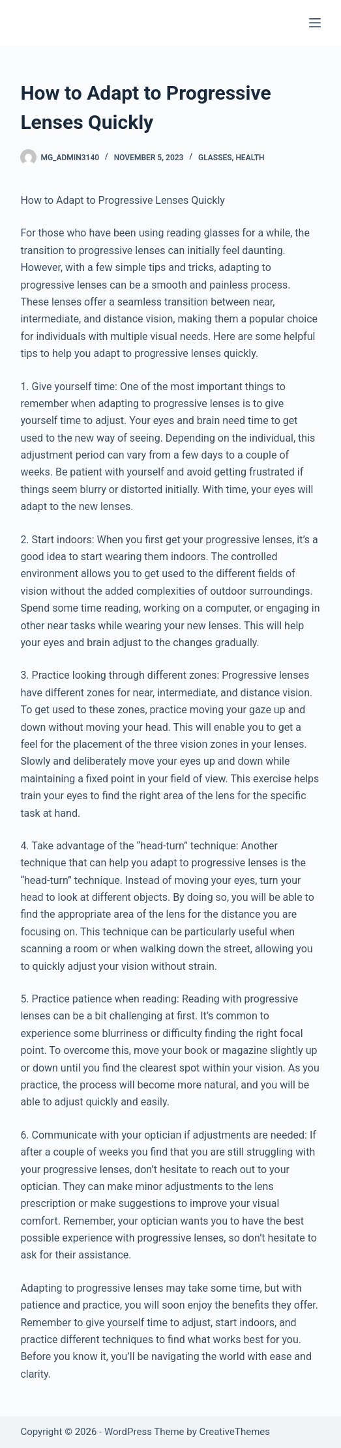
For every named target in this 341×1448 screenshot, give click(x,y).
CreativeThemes (234, 1432)
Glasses (215, 157)
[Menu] (315, 23)
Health (249, 157)
